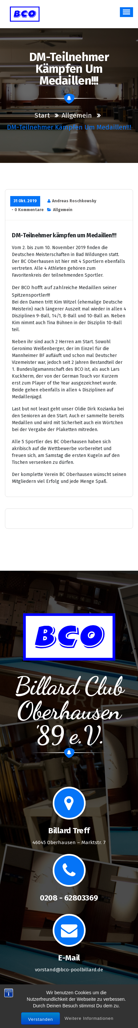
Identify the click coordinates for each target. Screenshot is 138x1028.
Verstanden (40, 1021)
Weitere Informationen (89, 1020)
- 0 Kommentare (27, 210)
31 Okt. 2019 (25, 201)
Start (42, 115)
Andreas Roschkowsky (74, 201)
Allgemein (77, 115)
